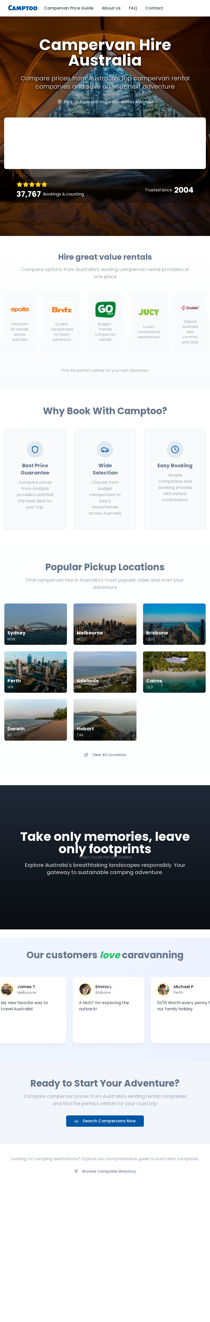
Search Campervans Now (105, 1121)
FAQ (133, 8)
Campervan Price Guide (68, 8)
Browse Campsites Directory (105, 1171)
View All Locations (105, 754)
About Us (111, 8)
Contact (154, 8)
